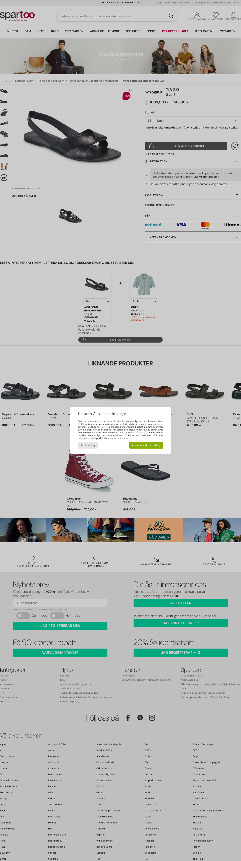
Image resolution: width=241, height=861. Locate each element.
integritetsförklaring (118, 438)
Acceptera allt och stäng (146, 445)
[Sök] (171, 16)
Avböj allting (88, 445)
